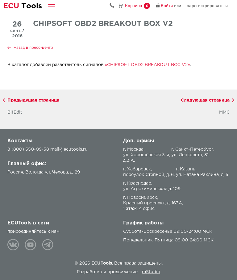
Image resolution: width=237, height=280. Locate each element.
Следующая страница (205, 100)
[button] (51, 6)
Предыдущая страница (33, 100)
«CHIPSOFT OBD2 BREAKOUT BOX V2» (147, 65)
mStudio (151, 272)
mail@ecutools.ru (69, 149)
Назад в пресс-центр (33, 47)
